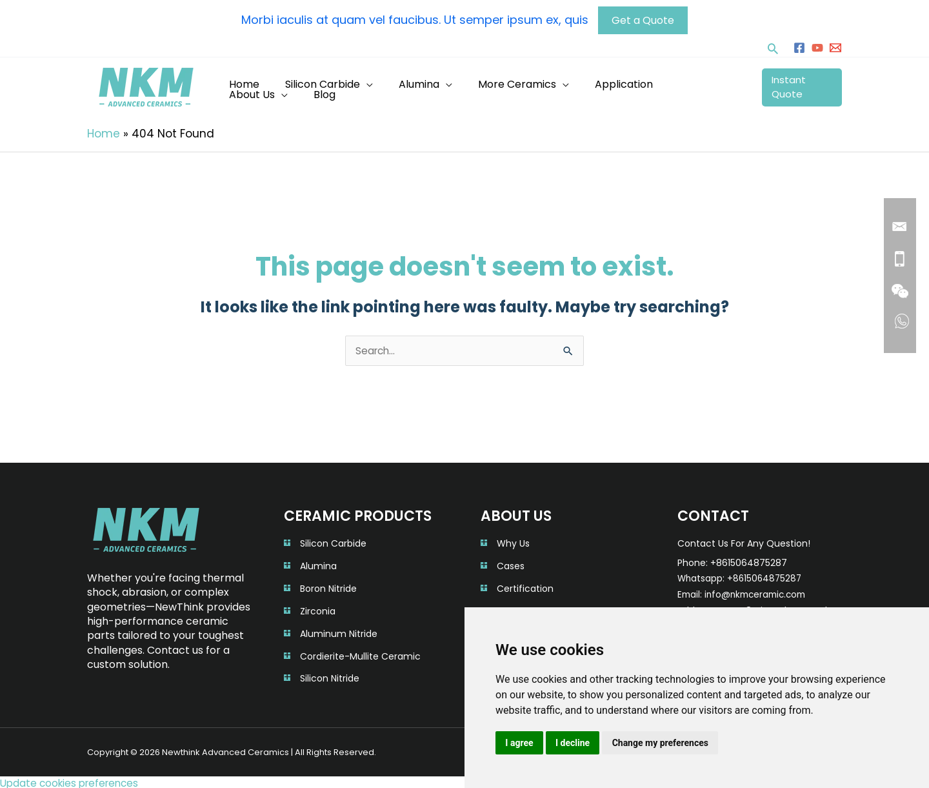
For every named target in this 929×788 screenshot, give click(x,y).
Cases (510, 564)
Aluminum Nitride (338, 631)
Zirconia (317, 608)
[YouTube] (817, 45)
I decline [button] (574, 742)
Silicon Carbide (333, 541)
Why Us (513, 541)
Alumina (318, 564)
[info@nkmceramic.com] (835, 45)
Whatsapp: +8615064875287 (741, 576)
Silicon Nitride (329, 675)
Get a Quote (646, 17)
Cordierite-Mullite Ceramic (360, 653)
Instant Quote (798, 84)
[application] (381, 84)
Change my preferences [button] (662, 742)
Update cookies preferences (73, 780)
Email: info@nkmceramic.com (745, 592)
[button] (773, 46)
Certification (525, 586)
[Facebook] (799, 45)
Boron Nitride (328, 586)
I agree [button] (520, 742)
